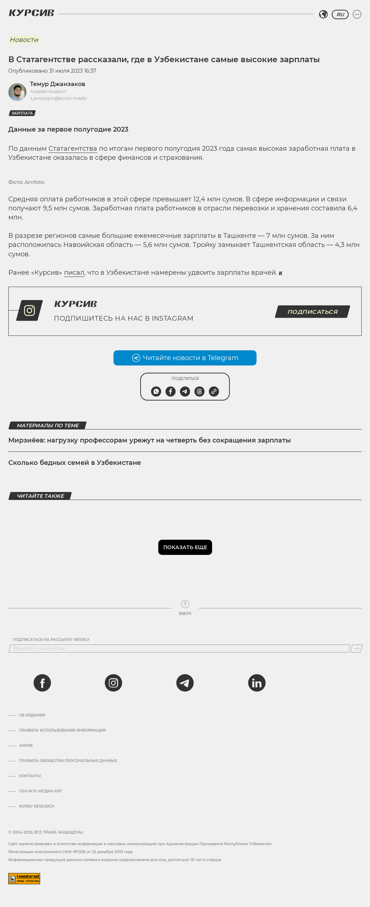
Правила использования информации (62, 730)
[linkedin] (257, 683)
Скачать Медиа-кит (40, 791)
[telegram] (185, 683)
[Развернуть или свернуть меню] (357, 14)
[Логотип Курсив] (31, 12)
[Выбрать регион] (323, 14)
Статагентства (72, 149)
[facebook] (42, 683)
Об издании (32, 715)
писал (74, 273)
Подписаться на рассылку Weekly (51, 640)
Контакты (30, 776)
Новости (23, 40)
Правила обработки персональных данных (68, 761)
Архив (26, 746)
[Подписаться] (356, 649)
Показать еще (185, 547)
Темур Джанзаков (57, 84)
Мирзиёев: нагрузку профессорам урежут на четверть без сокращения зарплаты (149, 440)
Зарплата (22, 113)
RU (340, 14)
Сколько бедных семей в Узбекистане (74, 463)
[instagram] (113, 683)
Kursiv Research (36, 806)
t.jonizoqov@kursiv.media (58, 98)
